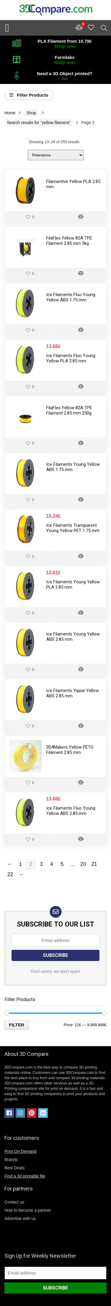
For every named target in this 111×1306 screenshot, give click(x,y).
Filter (16, 1024)
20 (83, 864)
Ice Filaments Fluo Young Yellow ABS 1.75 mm (70, 297)
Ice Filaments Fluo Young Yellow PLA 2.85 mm (70, 358)
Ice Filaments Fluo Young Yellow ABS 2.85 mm (70, 810)
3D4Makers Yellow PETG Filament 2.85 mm (70, 749)
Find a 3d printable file (24, 1176)
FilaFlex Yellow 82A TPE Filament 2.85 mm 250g (69, 410)
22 (10, 874)
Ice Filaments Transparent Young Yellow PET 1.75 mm (72, 528)
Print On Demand (20, 1151)
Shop (31, 112)
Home (9, 112)
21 (94, 864)
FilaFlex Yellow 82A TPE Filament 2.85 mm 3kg (69, 240)
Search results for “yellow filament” (38, 122)
